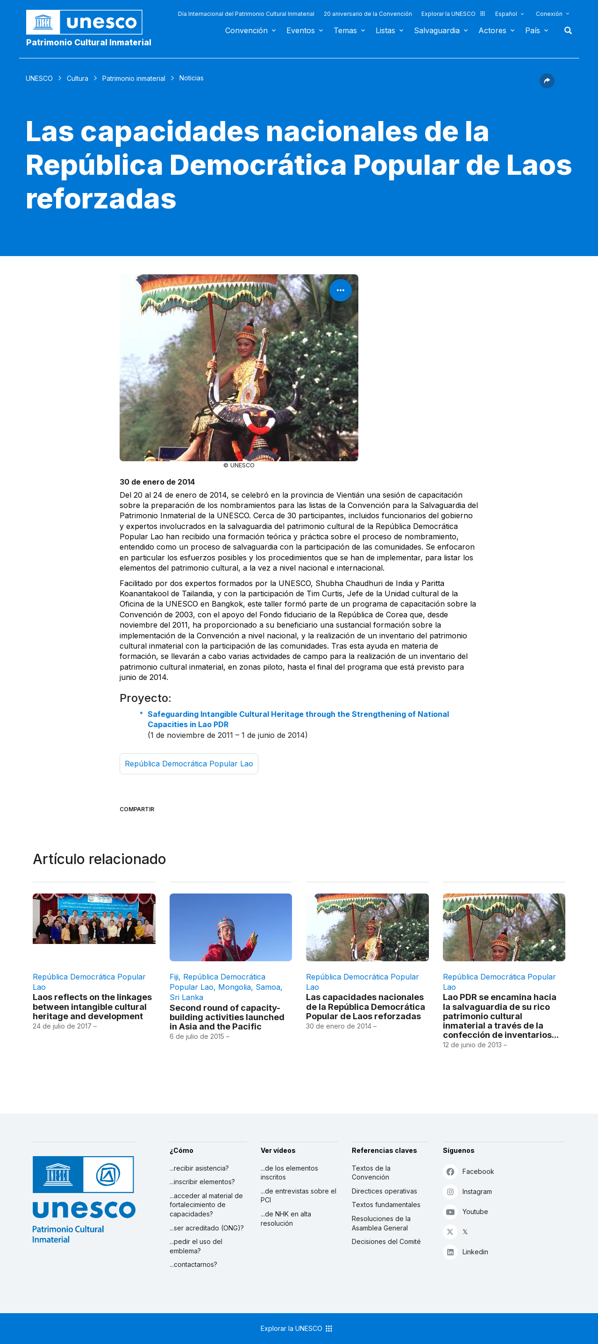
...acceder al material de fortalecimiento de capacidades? (206, 1205)
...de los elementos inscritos (289, 1172)
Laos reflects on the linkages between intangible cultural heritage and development (92, 1006)
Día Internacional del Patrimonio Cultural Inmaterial (246, 13)
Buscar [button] (565, 30)
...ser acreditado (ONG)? (207, 1228)
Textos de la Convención (371, 1172)
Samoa (268, 987)
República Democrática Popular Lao (189, 763)
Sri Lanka (186, 997)
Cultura (77, 78)
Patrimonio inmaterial (133, 78)
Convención (246, 30)
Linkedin (465, 1251)
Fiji (174, 976)
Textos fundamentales (386, 1204)
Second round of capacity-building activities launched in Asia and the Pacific (227, 1016)
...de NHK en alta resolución (286, 1218)
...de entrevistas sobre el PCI (298, 1195)
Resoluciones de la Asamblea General (381, 1223)
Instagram (467, 1191)
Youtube (465, 1211)
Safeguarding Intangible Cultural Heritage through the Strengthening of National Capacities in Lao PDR (298, 719)
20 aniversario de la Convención (368, 13)
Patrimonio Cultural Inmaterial (88, 42)
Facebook (468, 1171)
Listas (385, 30)
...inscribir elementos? (202, 1182)
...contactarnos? (193, 1264)
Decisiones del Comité (386, 1241)
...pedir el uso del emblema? (196, 1246)
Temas (345, 30)
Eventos (300, 30)
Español (506, 13)
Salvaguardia (437, 30)
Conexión (549, 13)
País (532, 30)
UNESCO (39, 78)
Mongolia (234, 987)
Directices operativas (384, 1191)
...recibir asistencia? (199, 1168)
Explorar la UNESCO (453, 13)
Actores (492, 30)
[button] (547, 85)
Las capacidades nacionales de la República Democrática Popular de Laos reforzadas (365, 1006)
